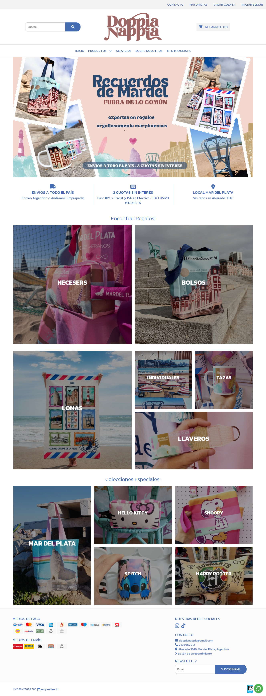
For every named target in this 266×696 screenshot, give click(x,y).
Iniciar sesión (252, 4)
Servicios (123, 50)
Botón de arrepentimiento (193, 653)
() (213, 26)
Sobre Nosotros (148, 50)
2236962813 (185, 645)
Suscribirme (231, 669)
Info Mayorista (178, 50)
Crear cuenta (225, 4)
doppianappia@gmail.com (194, 640)
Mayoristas (198, 4)
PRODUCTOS (100, 51)
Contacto (175, 4)
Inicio (79, 50)
